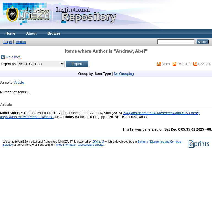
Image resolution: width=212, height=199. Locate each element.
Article (19, 82)
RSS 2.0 (204, 64)
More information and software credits (79, 144)
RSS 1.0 (184, 64)
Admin (21, 42)
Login (7, 42)
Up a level (13, 57)
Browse (54, 33)
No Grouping (124, 73)
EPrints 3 (98, 141)
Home (10, 33)
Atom (166, 64)
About (31, 33)
